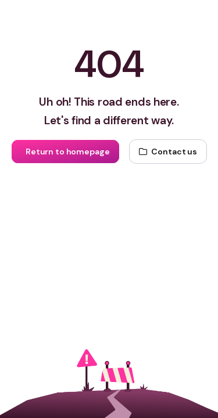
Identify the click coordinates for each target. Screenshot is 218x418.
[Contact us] (168, 151)
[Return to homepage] (65, 151)
